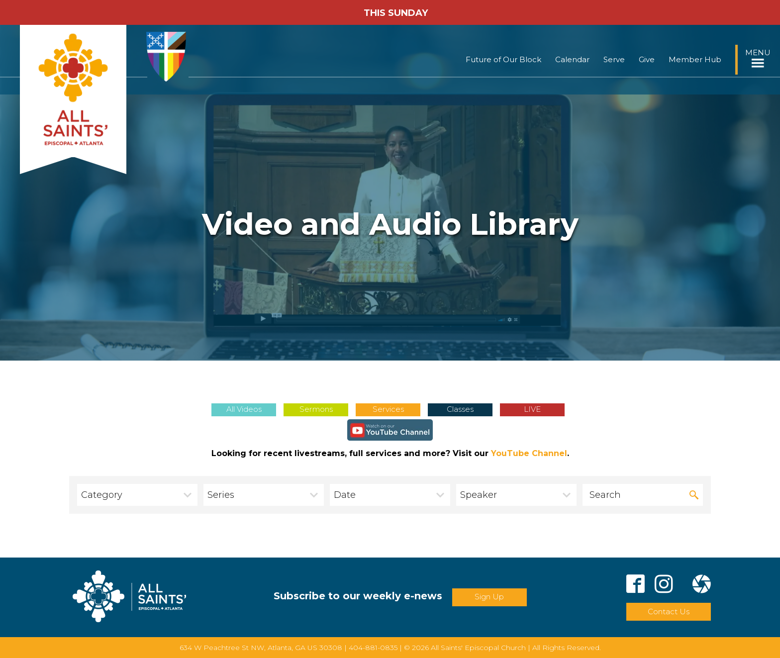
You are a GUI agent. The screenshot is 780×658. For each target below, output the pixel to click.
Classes (460, 409)
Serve (614, 59)
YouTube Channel (529, 453)
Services (388, 409)
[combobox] (137, 495)
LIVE (532, 409)
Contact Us (668, 611)
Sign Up (489, 596)
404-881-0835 (373, 647)
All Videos (244, 409)
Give (647, 59)
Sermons (316, 409)
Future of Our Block (503, 59)
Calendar (572, 59)
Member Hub (695, 59)
